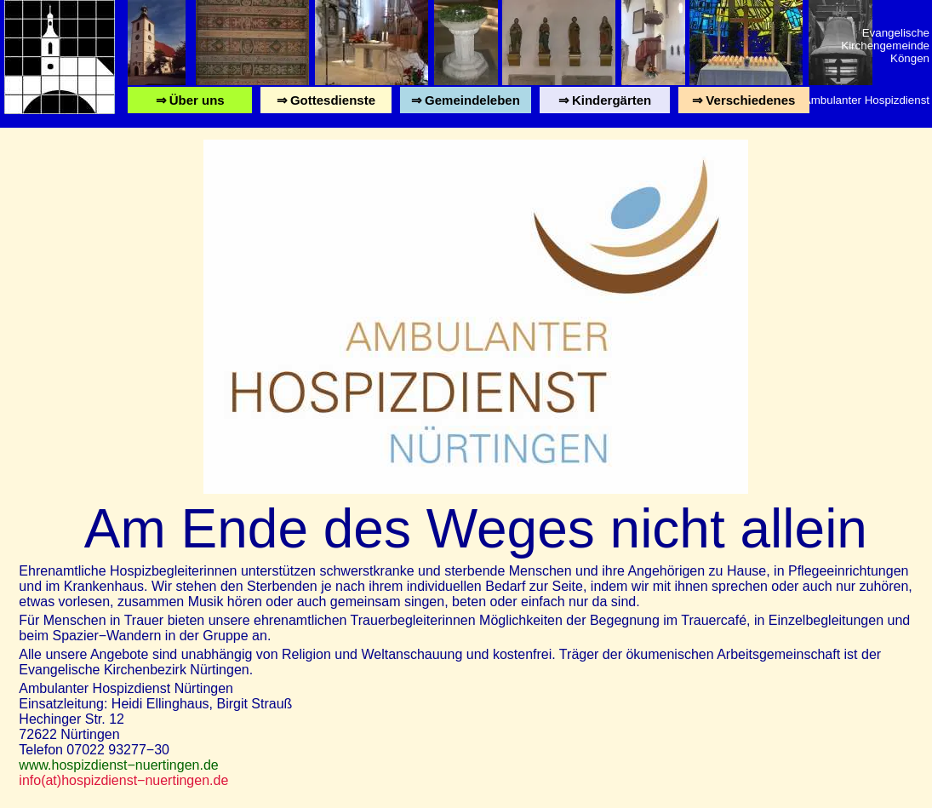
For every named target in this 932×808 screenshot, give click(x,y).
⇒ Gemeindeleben (465, 103)
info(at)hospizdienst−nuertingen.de (123, 780)
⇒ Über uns (190, 103)
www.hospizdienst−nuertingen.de (118, 765)
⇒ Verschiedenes (743, 103)
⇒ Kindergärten (604, 103)
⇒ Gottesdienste (325, 103)
